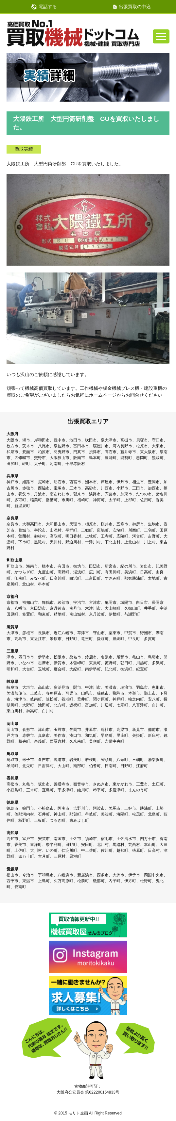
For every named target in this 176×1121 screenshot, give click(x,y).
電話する (44, 6)
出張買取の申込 (132, 6)
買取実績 (24, 149)
